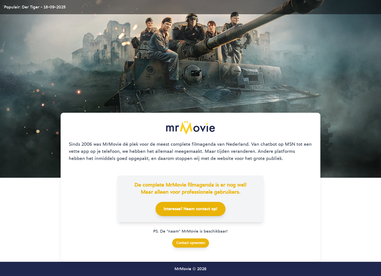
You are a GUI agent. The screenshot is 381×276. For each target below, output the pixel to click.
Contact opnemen (190, 243)
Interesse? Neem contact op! (190, 209)
